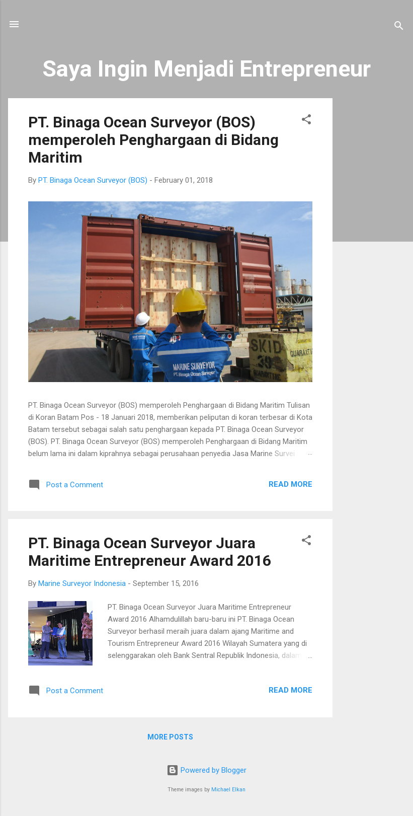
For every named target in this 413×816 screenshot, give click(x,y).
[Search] (399, 27)
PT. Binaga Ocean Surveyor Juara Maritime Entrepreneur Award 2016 (149, 551)
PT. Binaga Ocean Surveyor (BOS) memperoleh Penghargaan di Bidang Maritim (153, 139)
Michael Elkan (228, 789)
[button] (306, 121)
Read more (290, 484)
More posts (170, 737)
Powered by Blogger (206, 770)
